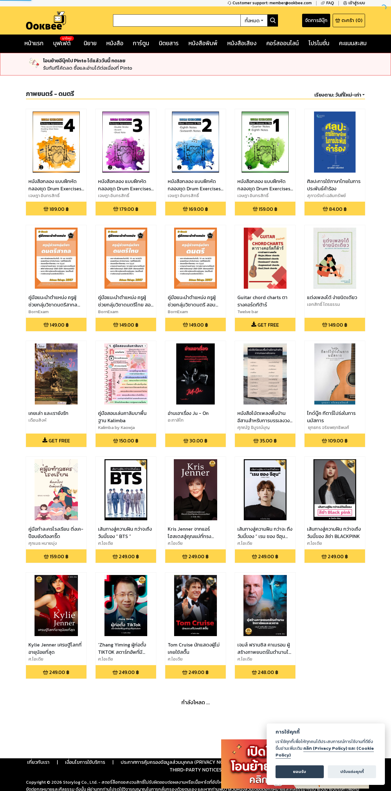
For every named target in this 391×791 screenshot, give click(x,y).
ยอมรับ (299, 772)
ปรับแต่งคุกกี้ (352, 772)
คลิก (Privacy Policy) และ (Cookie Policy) (325, 751)
